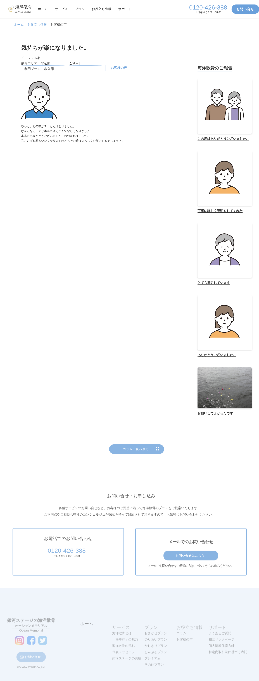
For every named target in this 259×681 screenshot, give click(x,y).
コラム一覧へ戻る (136, 459)
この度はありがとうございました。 (223, 138)
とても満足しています (214, 283)
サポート (124, 9)
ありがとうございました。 (217, 355)
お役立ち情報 (101, 9)
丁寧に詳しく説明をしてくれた (220, 211)
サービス (61, 9)
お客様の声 (119, 68)
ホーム (43, 9)
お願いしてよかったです (215, 413)
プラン (80, 9)
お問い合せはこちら (191, 565)
